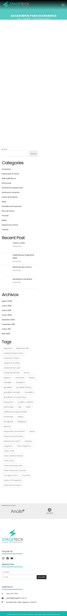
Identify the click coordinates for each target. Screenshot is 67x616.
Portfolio (5, 215)
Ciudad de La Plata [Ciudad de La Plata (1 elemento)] (11, 358)
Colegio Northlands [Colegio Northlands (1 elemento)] (11, 373)
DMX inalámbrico (9, 178)
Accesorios (6, 169)
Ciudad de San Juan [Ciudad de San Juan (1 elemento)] (12, 368)
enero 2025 (6, 310)
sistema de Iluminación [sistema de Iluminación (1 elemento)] (13, 436)
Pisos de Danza (8, 211)
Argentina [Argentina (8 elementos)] (8, 348)
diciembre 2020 (8, 319)
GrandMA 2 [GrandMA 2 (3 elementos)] (20, 382)
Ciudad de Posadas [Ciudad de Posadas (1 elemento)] (12, 363)
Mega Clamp (33, 73)
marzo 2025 (7, 306)
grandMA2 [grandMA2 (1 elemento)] (8, 387)
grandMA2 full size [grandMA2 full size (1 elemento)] (23, 387)
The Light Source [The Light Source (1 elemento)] (11, 475)
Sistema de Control (10, 225)
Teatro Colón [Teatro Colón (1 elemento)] (9, 451)
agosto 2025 (7, 301)
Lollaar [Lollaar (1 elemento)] (28, 407)
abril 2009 (6, 333)
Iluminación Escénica (10, 192)
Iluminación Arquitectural (12, 188)
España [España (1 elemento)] (32, 377)
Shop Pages (26, 19)
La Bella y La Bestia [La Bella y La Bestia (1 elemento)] (25, 402)
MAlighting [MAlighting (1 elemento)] (21, 421)
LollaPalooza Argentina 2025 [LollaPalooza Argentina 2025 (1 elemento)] (15, 412)
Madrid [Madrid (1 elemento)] (20, 417)
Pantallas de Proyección (12, 206)
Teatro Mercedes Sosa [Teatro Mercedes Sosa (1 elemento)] (13, 465)
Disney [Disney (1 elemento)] (26, 373)
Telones (5, 229)
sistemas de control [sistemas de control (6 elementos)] (12, 441)
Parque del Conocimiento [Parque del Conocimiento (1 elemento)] (14, 431)
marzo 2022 (7, 315)
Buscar (4, 149)
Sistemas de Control (22, 267)
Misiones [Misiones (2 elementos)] (7, 426)
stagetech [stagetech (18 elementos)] (8, 446)
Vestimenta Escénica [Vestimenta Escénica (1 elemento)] (12, 485)
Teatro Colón (19, 243)
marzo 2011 (6, 329)
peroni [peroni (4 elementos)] (32, 431)
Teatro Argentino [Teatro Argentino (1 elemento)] (24, 446)
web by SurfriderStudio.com (51, 614)
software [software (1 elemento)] (28, 441)
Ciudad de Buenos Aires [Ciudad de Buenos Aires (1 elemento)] (13, 353)
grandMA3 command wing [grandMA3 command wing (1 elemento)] (15, 397)
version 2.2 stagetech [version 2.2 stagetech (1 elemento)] (13, 480)
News (4, 201)
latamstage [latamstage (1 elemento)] (8, 407)
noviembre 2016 (8, 324)
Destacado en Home (10, 174)
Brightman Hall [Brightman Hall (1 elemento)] (22, 348)
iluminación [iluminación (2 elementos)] (8, 402)
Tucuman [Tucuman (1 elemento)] (26, 475)
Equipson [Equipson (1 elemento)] (7, 377)
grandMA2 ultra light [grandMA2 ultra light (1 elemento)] (12, 392)
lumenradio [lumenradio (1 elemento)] (8, 417)
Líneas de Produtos (10, 197)
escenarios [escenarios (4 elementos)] (19, 377)
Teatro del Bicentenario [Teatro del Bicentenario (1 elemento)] (13, 456)
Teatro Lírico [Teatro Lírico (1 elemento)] (9, 460)
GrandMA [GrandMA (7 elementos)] (7, 382)
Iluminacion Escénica (22, 279)
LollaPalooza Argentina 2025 (23, 256)
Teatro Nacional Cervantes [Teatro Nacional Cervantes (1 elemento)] (15, 470)
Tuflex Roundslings (33, 125)
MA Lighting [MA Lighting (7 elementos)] (8, 421)
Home (19, 19)
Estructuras (6, 183)
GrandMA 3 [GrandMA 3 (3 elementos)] (29, 392)
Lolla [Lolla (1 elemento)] (19, 407)
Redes (4, 220)
